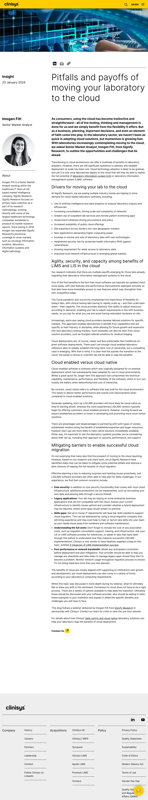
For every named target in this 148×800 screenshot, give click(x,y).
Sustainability (129, 747)
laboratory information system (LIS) (92, 176)
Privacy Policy (129, 730)
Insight (8, 76)
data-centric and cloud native (101, 618)
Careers (28, 738)
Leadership (30, 755)
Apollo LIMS (78, 764)
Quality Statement (131, 738)
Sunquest (77, 747)
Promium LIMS (80, 772)
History (28, 730)
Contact (28, 764)
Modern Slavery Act (132, 764)
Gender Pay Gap (131, 781)
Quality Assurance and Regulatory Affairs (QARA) (132, 793)
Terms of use (129, 772)
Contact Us (57, 630)
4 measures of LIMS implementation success (94, 544)
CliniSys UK (78, 730)
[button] (126, 4)
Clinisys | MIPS (80, 738)
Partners (29, 747)
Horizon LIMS (79, 755)
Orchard (76, 781)
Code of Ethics (130, 755)
